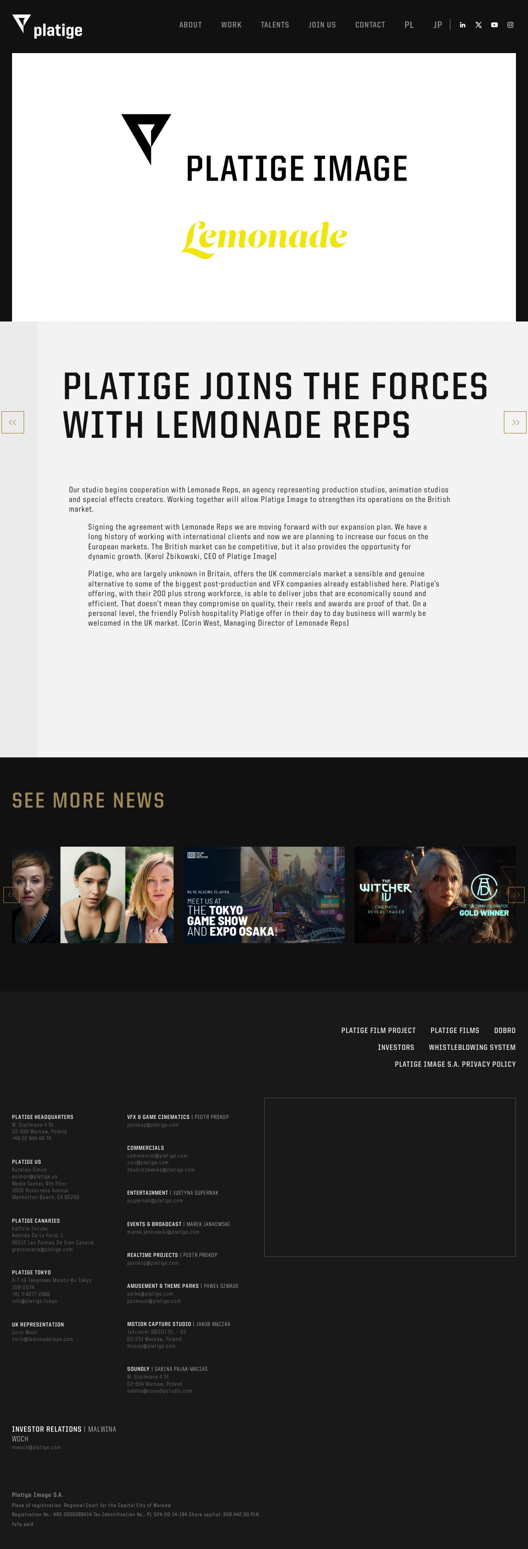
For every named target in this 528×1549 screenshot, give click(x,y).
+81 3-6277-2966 (31, 1295)
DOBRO (505, 1031)
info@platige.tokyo (34, 1301)
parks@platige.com (150, 1294)
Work (231, 25)
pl (409, 25)
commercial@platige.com (157, 1156)
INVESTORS (396, 1048)
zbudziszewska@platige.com (161, 1170)
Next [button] (516, 895)
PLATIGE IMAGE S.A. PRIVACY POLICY (455, 1065)
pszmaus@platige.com (154, 1301)
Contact (370, 25)
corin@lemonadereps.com (43, 1339)
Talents (275, 25)
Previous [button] (11, 895)
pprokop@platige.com (153, 1125)
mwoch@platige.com (36, 1448)
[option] (93, 895)
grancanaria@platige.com (42, 1250)
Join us (322, 25)
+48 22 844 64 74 (32, 1139)
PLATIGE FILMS (455, 1031)
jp (438, 25)
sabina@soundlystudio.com (160, 1391)
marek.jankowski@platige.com (163, 1232)
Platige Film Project (378, 1031)
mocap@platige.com (151, 1346)
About (190, 25)
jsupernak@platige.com (155, 1201)
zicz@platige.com (148, 1163)
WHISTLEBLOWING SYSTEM (472, 1048)
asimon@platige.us (35, 1177)
